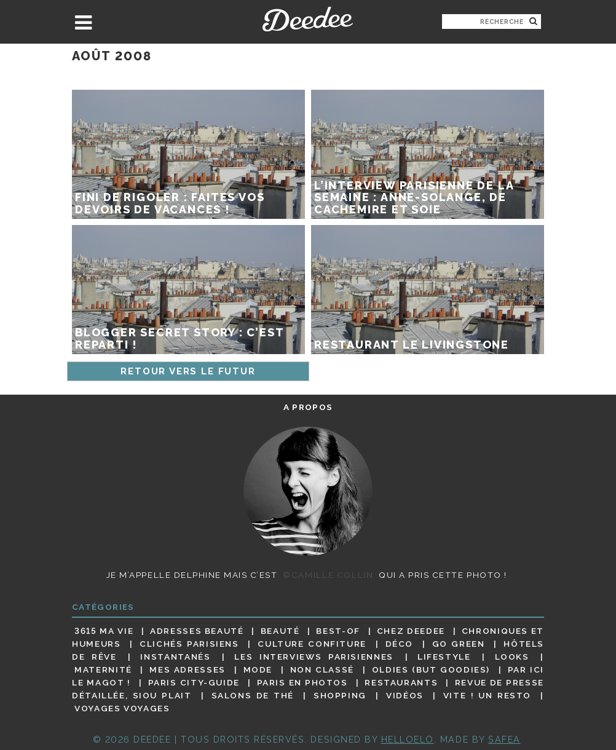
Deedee (307, 19)
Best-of (338, 631)
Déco (399, 644)
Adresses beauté (197, 631)
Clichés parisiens (189, 644)
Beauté (280, 631)
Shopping (340, 695)
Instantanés (175, 656)
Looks (512, 656)
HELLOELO (407, 739)
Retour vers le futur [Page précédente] (187, 371)
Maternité (103, 669)
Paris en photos (302, 682)
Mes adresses (187, 669)
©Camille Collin (328, 575)
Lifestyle (444, 656)
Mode (258, 669)
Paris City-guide (194, 682)
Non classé (322, 669)
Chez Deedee (411, 631)
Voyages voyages (122, 709)
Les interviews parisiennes (313, 656)
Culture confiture (312, 644)
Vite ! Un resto (487, 695)
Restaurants (401, 682)
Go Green (458, 644)
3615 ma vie (103, 631)
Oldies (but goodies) (431, 669)
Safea (504, 739)
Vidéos (405, 695)
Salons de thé (252, 695)
